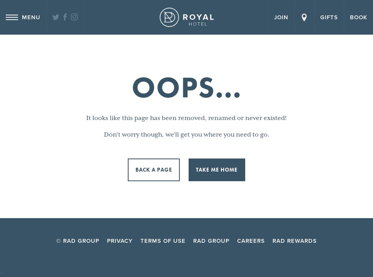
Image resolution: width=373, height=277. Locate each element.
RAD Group (211, 240)
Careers (251, 240)
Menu (23, 17)
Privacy (120, 240)
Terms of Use (163, 240)
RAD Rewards (295, 240)
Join (281, 17)
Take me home (217, 169)
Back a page (153, 169)
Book (358, 17)
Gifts (329, 17)
